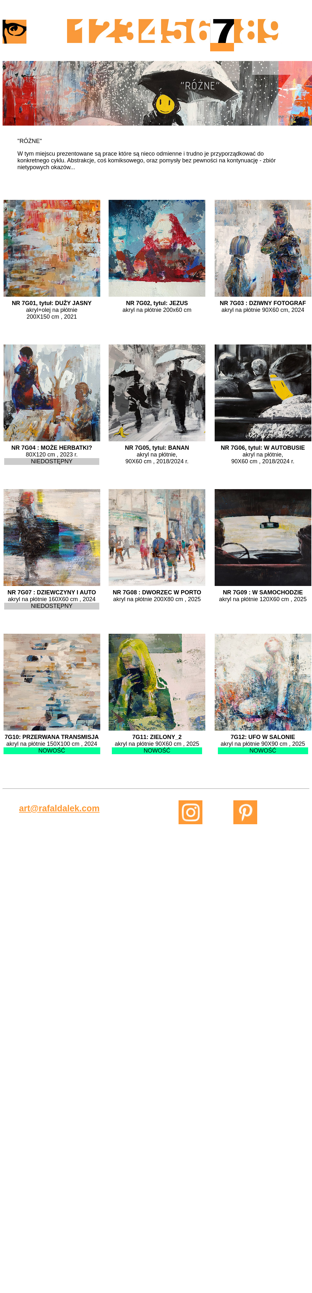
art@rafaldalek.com (59, 808)
